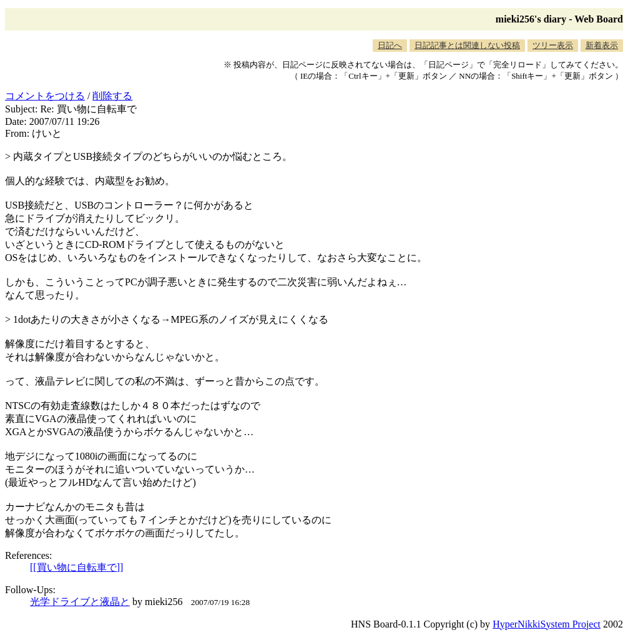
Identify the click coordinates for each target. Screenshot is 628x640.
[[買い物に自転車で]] (76, 567)
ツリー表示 (552, 45)
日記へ (390, 45)
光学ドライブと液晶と (80, 601)
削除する (112, 96)
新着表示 (602, 45)
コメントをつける (45, 96)
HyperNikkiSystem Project (547, 624)
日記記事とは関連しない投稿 (467, 45)
